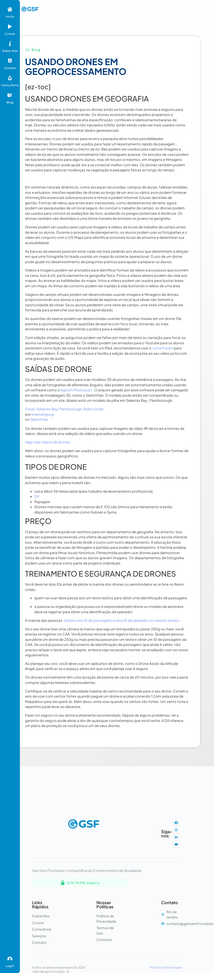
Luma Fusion (162, 348)
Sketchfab (39, 419)
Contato (10, 68)
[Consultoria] (10, 78)
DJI (36, 496)
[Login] (10, 959)
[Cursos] (10, 26)
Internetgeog (43, 414)
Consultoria (10, 85)
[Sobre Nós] (10, 44)
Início (10, 16)
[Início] (10, 9)
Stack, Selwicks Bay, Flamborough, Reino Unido (64, 409)
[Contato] (10, 61)
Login (10, 966)
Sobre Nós (10, 51)
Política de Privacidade (166, 967)
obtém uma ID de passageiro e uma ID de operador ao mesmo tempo (121, 620)
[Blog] (10, 95)
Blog (9, 102)
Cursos (10, 33)
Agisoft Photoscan (76, 390)
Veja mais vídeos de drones (47, 442)
